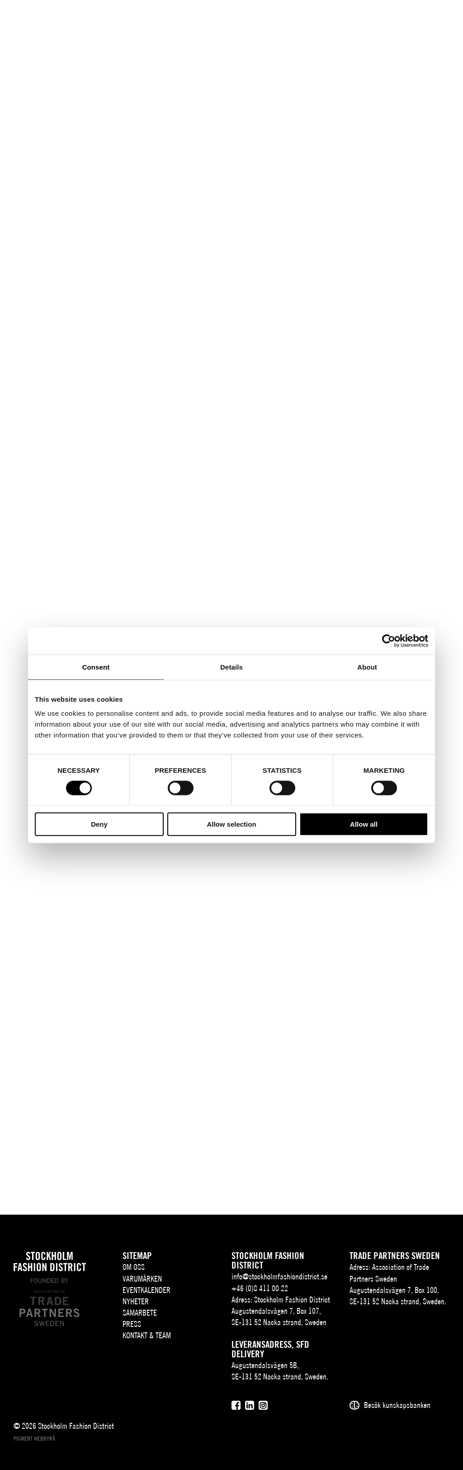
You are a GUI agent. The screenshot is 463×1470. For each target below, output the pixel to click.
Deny (99, 824)
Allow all (364, 824)
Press (132, 1324)
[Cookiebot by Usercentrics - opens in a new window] (388, 640)
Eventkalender (146, 1290)
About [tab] (367, 666)
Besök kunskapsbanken (397, 1405)
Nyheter (136, 1301)
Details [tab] (231, 666)
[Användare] (418, 20)
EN (374, 21)
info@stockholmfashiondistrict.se (279, 1276)
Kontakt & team (147, 1335)
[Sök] (396, 20)
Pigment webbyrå (34, 1438)
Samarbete (140, 1312)
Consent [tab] (96, 666)
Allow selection (231, 824)
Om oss (134, 1267)
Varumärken (142, 1278)
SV (361, 21)
